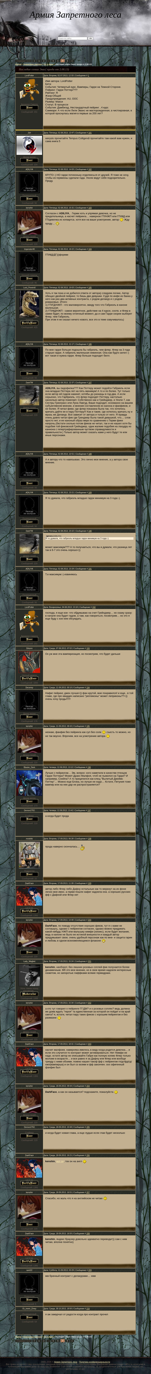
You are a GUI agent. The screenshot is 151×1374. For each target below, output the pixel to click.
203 (89, 1044)
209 (90, 1270)
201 (89, 961)
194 (88, 688)
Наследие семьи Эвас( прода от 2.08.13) (73, 64)
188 (90, 454)
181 (90, 133)
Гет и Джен (48, 64)
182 (90, 169)
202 (89, 1003)
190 (90, 531)
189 (90, 493)
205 (88, 1127)
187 (90, 383)
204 (88, 1086)
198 (89, 839)
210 (88, 1309)
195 (88, 726)
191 (90, 569)
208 (88, 1234)
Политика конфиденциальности (94, 1362)
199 (89, 883)
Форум (18, 64)
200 (89, 920)
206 (88, 1155)
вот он (60, 1161)
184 (90, 249)
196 (89, 767)
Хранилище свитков (32, 64)
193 (88, 648)
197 (89, 810)
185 (90, 288)
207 (88, 1192)
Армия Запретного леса (65, 1362)
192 (94, 607)
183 (90, 208)
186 (90, 344)
